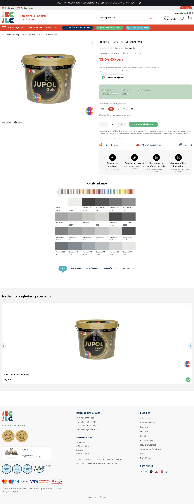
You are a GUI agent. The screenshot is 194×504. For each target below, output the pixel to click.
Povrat (143, 436)
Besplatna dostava (112, 165)
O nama (144, 427)
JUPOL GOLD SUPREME (16, 374)
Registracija (170, 19)
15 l (133, 109)
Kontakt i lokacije (148, 422)
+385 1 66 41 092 (140, 27)
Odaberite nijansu (115, 77)
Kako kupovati (146, 440)
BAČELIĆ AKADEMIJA (80, 28)
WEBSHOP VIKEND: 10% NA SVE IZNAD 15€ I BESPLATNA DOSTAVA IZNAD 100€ (96, 3)
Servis (142, 454)
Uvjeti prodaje (146, 418)
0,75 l (103, 109)
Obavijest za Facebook (150, 449)
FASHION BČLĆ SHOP (110, 27)
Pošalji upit (186, 8)
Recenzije (130, 48)
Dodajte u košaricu (143, 124)
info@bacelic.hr (90, 429)
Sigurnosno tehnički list (84, 268)
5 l (118, 109)
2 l (111, 109)
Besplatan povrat (134, 163)
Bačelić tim (145, 458)
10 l (125, 109)
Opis (62, 268)
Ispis (18, 122)
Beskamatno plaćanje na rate (156, 165)
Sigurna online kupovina (178, 165)
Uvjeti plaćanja (111, 145)
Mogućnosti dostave (152, 145)
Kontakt (188, 145)
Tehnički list (111, 268)
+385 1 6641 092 (88, 422)
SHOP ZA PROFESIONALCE (43, 27)
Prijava (167, 16)
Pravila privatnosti (148, 445)
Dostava (144, 431)
